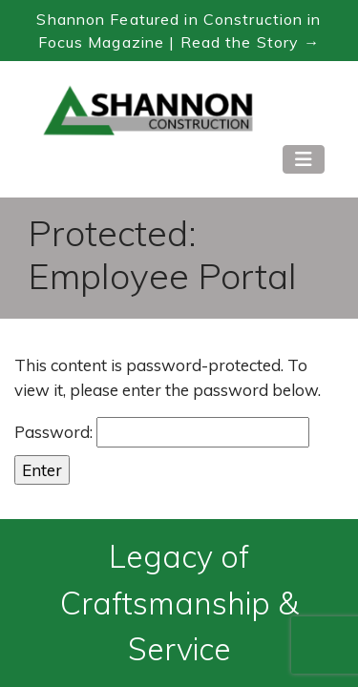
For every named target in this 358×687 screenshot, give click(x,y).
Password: (161, 432)
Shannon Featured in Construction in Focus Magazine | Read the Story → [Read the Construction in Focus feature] (178, 31)
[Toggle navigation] (304, 159)
